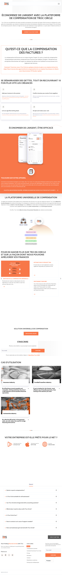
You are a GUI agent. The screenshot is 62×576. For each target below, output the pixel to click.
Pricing (28, 553)
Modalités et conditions (32, 560)
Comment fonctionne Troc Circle (34, 551)
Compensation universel (32, 548)
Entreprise (29, 555)
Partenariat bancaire (40, 281)
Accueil (28, 546)
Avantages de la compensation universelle (15, 278)
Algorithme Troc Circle (34, 355)
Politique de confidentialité (33, 562)
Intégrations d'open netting (42, 262)
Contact (28, 558)
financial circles (13, 544)
